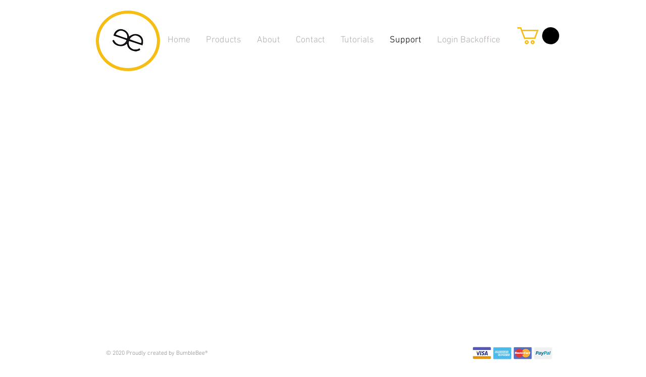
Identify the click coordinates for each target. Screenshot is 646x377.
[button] (357, 40)
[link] (538, 35)
